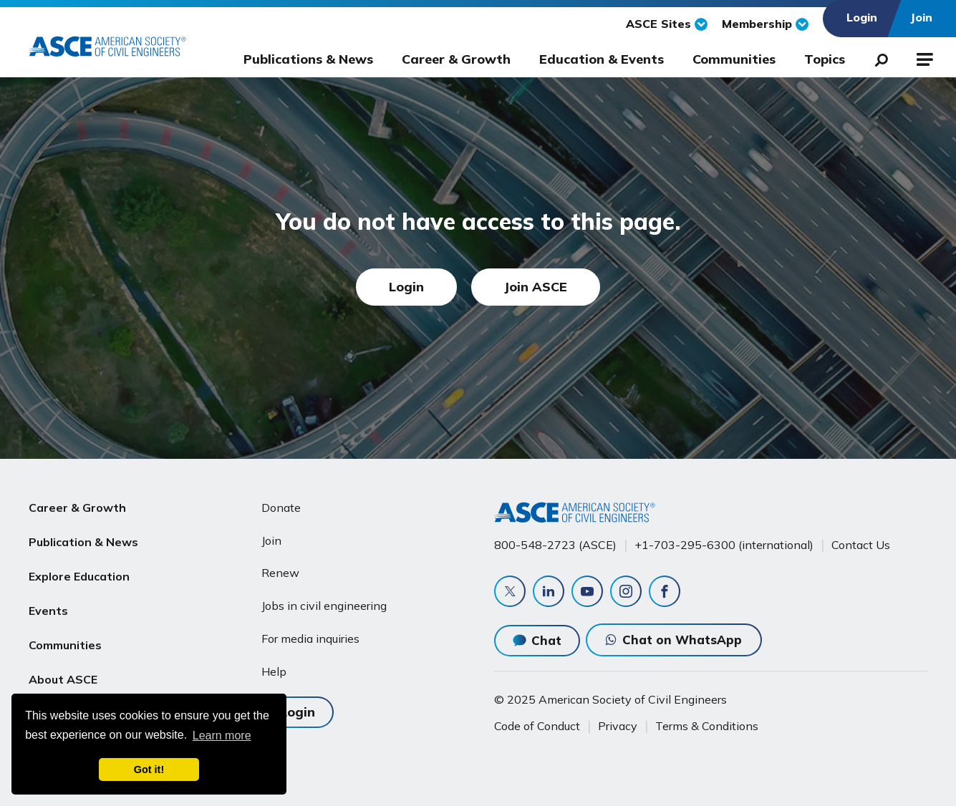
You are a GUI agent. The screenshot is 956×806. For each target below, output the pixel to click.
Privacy (617, 726)
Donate (281, 507)
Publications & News (308, 59)
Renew (280, 572)
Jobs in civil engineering (324, 605)
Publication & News (83, 542)
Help (273, 671)
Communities (734, 59)
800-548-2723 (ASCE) (555, 545)
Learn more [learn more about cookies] (222, 735)
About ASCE (63, 678)
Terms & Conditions (706, 726)
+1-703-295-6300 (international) (723, 545)
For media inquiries (310, 638)
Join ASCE (535, 286)
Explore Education (79, 575)
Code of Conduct (537, 726)
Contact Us (860, 545)
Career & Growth (456, 59)
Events (48, 610)
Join (271, 540)
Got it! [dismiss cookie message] (149, 769)
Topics (824, 59)
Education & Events (601, 59)
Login (406, 286)
